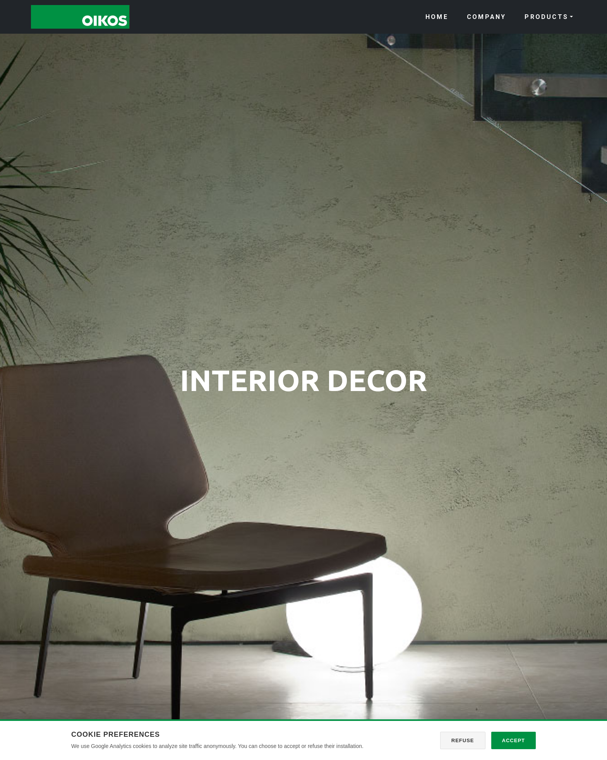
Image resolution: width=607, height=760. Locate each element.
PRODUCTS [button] (546, 17)
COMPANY (486, 17)
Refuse (462, 740)
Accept (513, 740)
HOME (436, 17)
